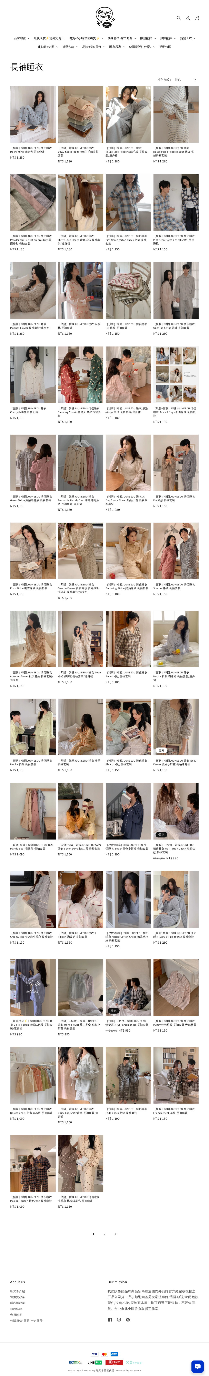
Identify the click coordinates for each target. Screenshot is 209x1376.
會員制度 (16, 1315)
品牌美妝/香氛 (91, 47)
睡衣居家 (115, 47)
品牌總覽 (20, 38)
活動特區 (165, 47)
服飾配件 (166, 38)
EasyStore (135, 1370)
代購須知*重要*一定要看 (26, 1321)
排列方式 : (164, 79)
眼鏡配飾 (146, 38)
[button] (178, 17)
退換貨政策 (17, 1297)
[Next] (115, 1233)
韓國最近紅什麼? (140, 47)
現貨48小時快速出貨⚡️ (84, 38)
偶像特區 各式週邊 (120, 38)
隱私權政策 (17, 1303)
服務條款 (16, 1309)
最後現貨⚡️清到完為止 (49, 38)
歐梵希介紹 (17, 1291)
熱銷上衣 (186, 38)
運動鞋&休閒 (46, 47)
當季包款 (68, 47)
